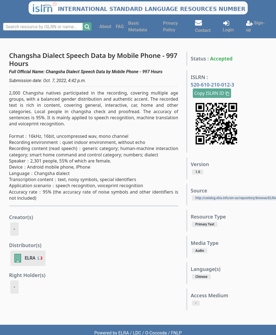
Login (228, 26)
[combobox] (43, 27)
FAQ (120, 26)
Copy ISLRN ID (212, 93)
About (105, 26)
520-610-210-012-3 (212, 84)
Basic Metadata (137, 26)
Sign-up (255, 26)
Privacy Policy (170, 26)
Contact (203, 26)
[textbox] (43, 27)
